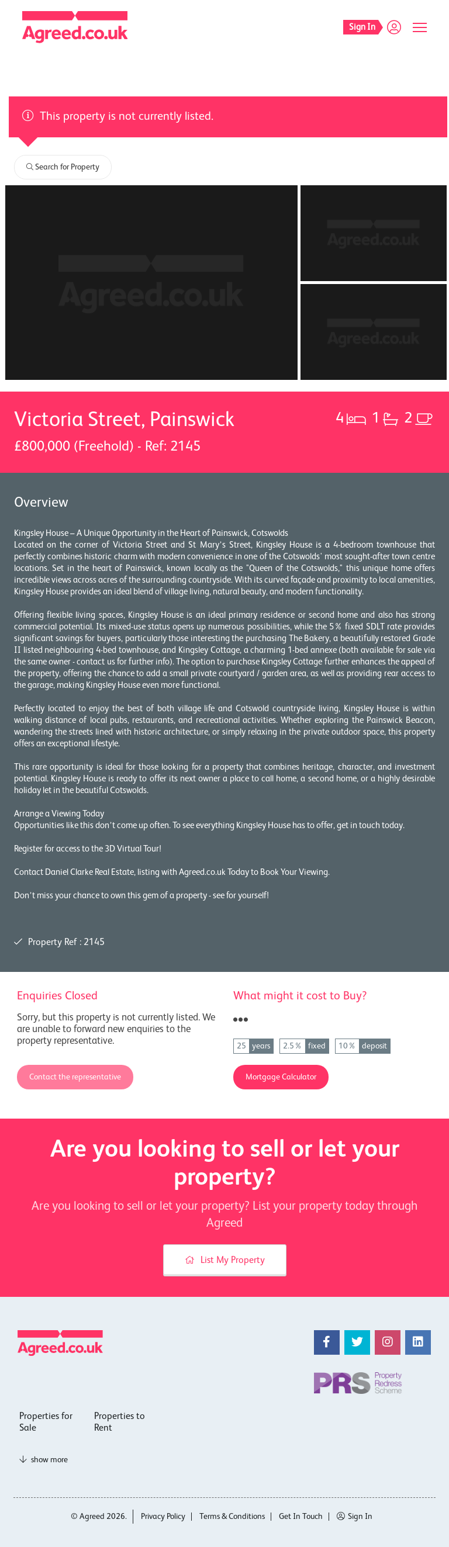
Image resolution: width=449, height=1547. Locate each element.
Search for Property (62, 167)
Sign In (354, 1517)
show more (43, 1460)
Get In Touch (301, 1517)
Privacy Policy (163, 1517)
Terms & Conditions (232, 1517)
